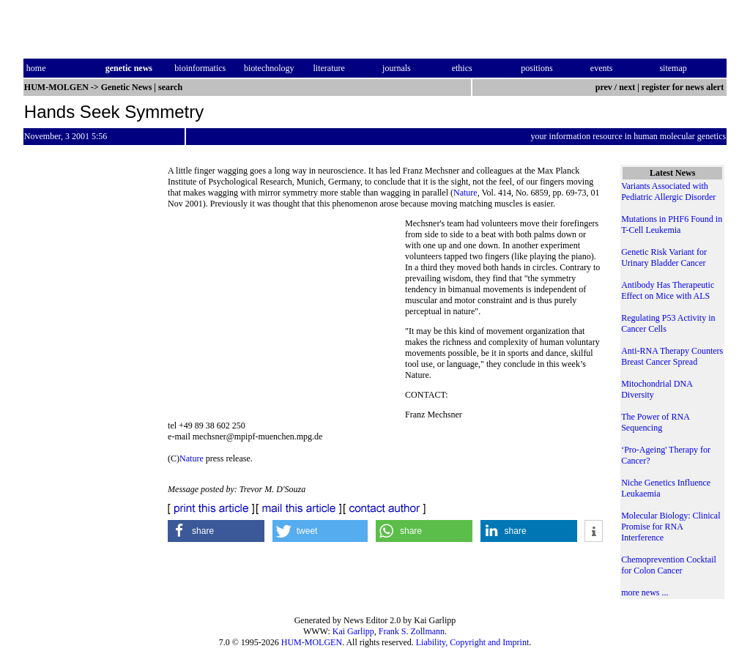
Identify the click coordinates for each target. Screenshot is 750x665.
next (627, 87)
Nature (465, 192)
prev (603, 87)
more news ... (644, 592)
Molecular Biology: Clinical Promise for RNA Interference (670, 526)
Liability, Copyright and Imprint (473, 642)
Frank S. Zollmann (412, 631)
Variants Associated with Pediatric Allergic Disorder (668, 191)
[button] (216, 531)
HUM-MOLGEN (311, 642)
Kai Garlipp (353, 631)
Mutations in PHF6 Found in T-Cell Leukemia (671, 224)
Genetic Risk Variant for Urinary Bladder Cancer (664, 257)
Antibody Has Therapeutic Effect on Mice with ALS (667, 290)
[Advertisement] (286, 318)
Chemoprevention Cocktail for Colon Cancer (668, 565)
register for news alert (684, 87)
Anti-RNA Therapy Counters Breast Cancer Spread (672, 356)
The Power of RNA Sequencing (655, 422)
